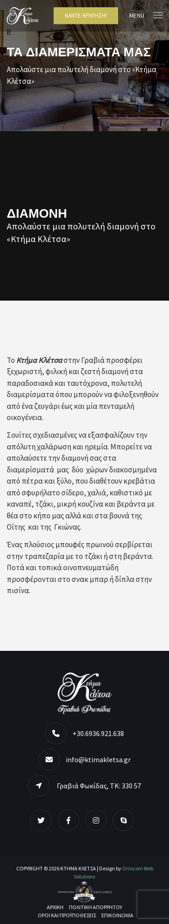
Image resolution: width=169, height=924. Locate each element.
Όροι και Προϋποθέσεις (67, 915)
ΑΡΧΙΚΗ (55, 907)
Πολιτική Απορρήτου (95, 907)
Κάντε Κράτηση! (86, 15)
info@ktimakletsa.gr (98, 759)
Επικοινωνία (117, 915)
